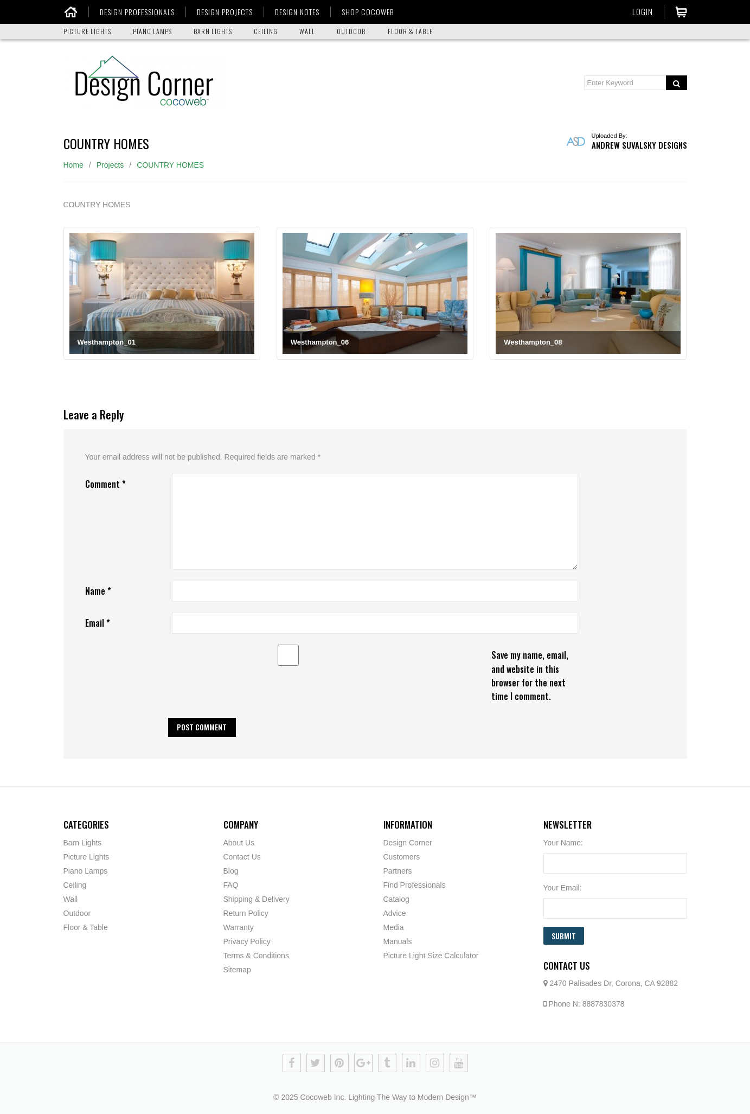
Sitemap (237, 969)
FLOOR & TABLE (410, 31)
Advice (394, 913)
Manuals (397, 941)
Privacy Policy (247, 941)
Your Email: (562, 887)
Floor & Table (85, 927)
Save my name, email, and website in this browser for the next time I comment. (529, 675)
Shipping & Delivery (256, 899)
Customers (401, 856)
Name (98, 590)
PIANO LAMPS (152, 31)
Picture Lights (86, 856)
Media (393, 927)
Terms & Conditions (256, 955)
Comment (105, 484)
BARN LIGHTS (213, 31)
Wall (70, 899)
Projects (110, 165)
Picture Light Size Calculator (431, 955)
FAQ (231, 885)
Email (97, 622)
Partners (397, 871)
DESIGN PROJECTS (225, 12)
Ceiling (75, 885)
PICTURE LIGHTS (87, 31)
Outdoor (77, 913)
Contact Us (242, 856)
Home (73, 165)
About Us (239, 842)
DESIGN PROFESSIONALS (137, 12)
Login (642, 11)
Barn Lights (82, 842)
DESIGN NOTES (297, 12)
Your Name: (563, 842)
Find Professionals (414, 885)
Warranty (238, 927)
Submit (564, 935)
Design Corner (407, 842)
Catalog (396, 899)
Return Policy (245, 913)
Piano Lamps (85, 871)
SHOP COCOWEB (368, 12)
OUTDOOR (351, 31)
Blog (231, 871)
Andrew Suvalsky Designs (639, 145)
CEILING (266, 31)
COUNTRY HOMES (170, 165)
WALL (307, 31)
